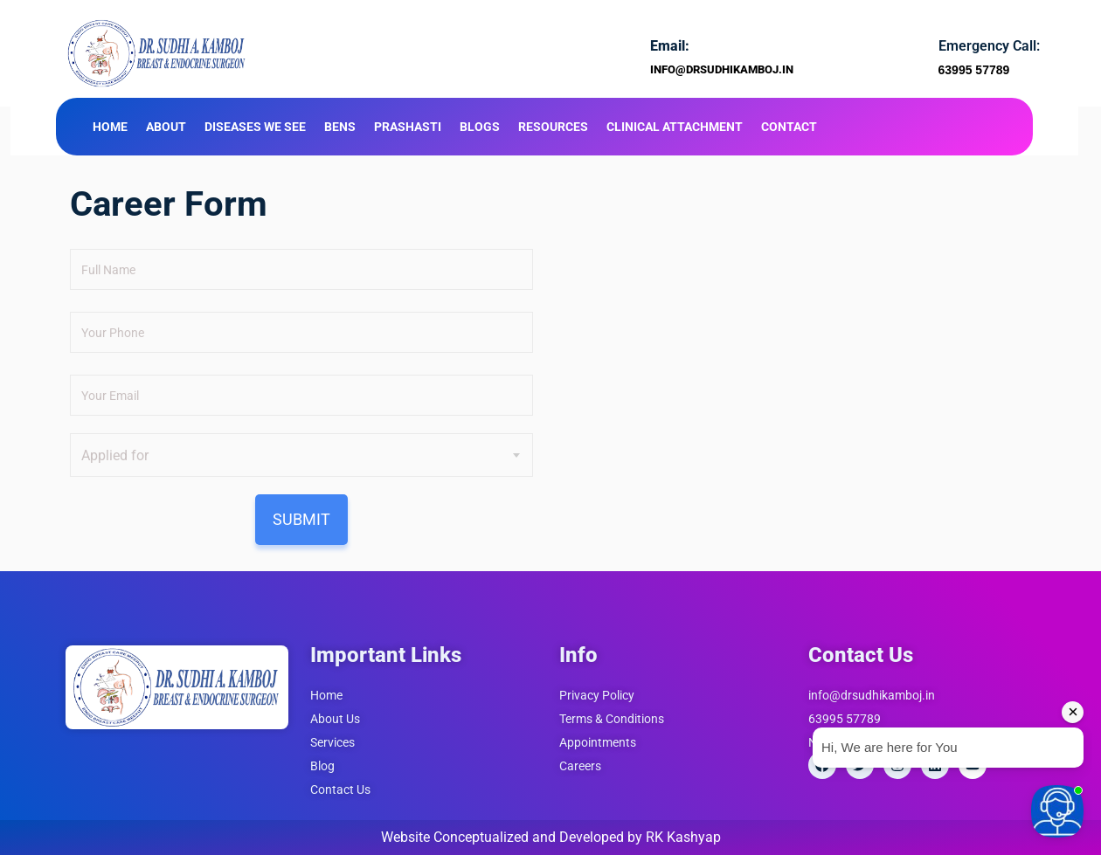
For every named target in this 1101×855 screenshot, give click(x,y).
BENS (340, 127)
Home (110, 127)
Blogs (480, 127)
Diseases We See (255, 127)
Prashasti (407, 127)
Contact (789, 127)
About (166, 127)
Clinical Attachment (674, 127)
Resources (553, 127)
